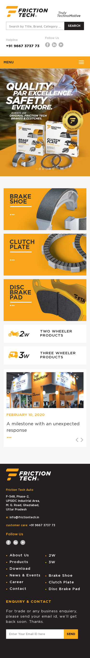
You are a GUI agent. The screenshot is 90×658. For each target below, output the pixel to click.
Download (20, 568)
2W (52, 555)
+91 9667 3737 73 (22, 46)
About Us (19, 555)
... (12, 213)
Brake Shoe (61, 575)
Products (19, 562)
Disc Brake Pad (64, 589)
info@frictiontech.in (24, 517)
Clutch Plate (61, 582)
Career (17, 582)
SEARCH (74, 25)
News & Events (25, 575)
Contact (18, 589)
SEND (71, 634)
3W (52, 562)
